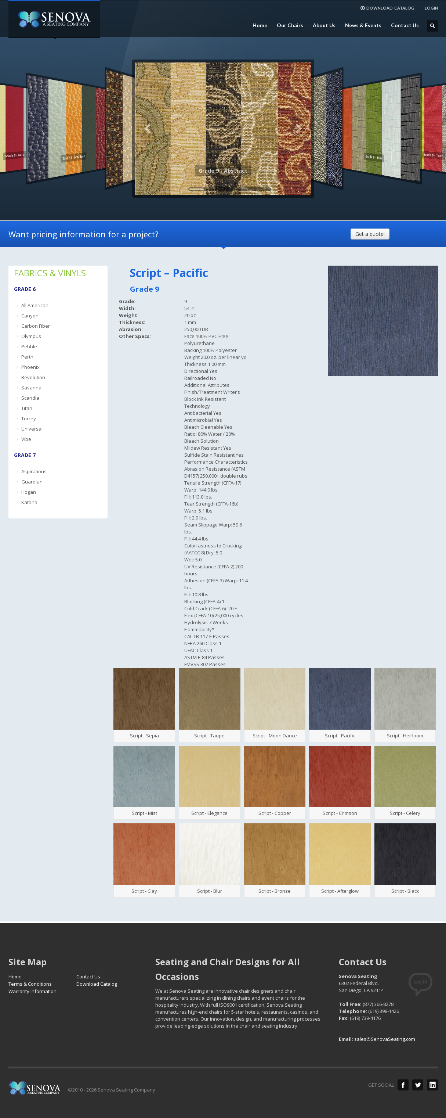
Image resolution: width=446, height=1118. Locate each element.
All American (34, 305)
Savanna (31, 387)
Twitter (417, 1084)
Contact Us (405, 25)
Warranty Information (32, 991)
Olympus (31, 336)
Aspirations (34, 471)
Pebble (29, 346)
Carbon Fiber (35, 326)
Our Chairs (287, 25)
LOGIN (431, 8)
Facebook (403, 1084)
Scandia (30, 398)
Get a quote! (370, 233)
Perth (27, 356)
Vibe (26, 439)
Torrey (28, 418)
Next (298, 128)
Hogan (28, 492)
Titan (26, 408)
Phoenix (30, 367)
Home (260, 25)
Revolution (33, 377)
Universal (32, 428)
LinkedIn (432, 1084)
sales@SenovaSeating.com (384, 1039)
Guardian (32, 481)
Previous (148, 128)
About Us (322, 25)
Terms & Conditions (30, 984)
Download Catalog (96, 984)
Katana (29, 502)
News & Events (361, 25)
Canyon (30, 315)
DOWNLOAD (387, 8)
